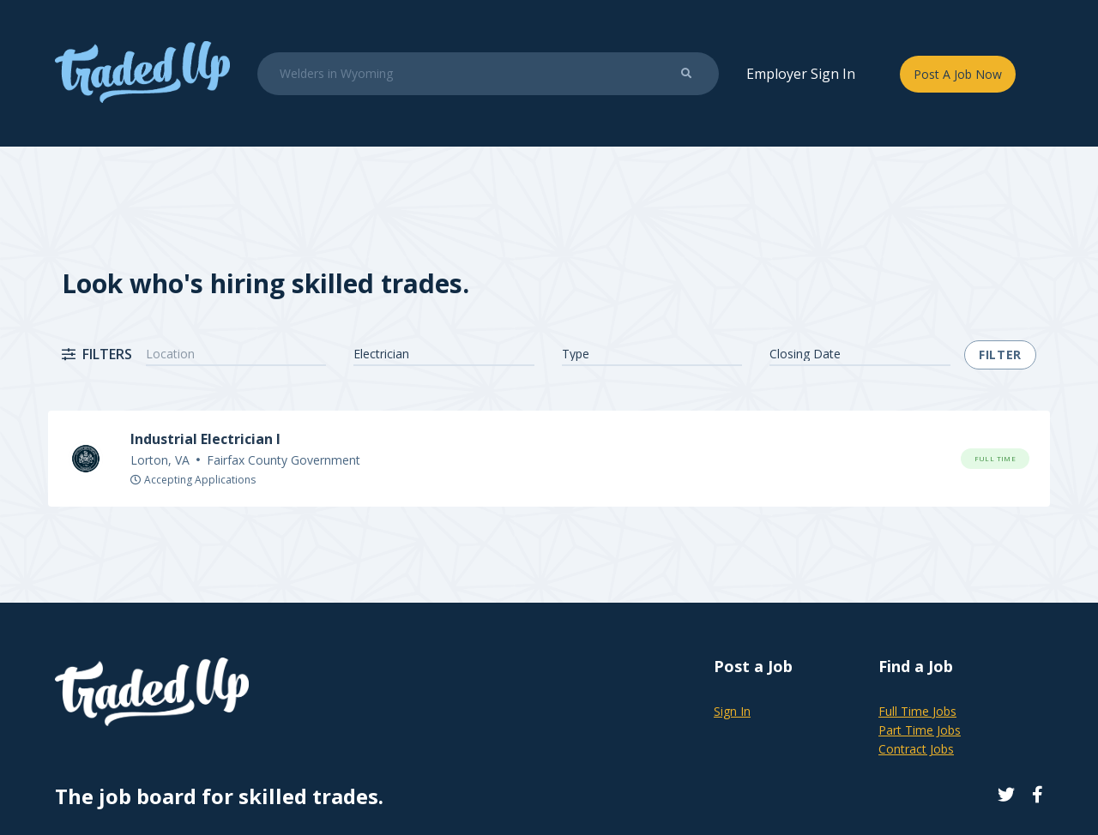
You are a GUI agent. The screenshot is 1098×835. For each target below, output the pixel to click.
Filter (1000, 354)
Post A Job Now (958, 74)
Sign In (732, 711)
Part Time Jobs (919, 730)
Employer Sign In (800, 73)
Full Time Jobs (917, 711)
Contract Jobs (916, 749)
